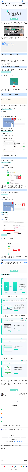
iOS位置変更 (11, 437)
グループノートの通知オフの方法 (8, 47)
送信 (25, 460)
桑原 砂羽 (6, 394)
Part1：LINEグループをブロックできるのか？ (8, 43)
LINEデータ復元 (14, 439)
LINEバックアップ (17, 437)
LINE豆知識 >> (8, 8)
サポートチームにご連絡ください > (18, 441)
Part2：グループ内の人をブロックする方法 (8, 44)
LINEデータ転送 (23, 437)
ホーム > (3, 445)
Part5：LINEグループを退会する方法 (7, 49)
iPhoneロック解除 (5, 437)
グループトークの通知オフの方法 (8, 46)
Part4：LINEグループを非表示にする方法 (7, 48)
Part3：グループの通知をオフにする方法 (7, 45)
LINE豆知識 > (5, 445)
